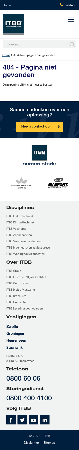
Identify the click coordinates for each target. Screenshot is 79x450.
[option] (21, 182)
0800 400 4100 (29, 398)
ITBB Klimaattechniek (20, 222)
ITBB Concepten (16, 302)
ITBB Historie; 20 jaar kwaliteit (26, 277)
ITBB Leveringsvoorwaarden (24, 308)
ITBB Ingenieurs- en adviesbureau (28, 247)
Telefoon (70, 5)
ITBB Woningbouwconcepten (25, 253)
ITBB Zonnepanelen (19, 235)
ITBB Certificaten (17, 283)
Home (7, 5)
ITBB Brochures (16, 296)
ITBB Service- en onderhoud (24, 241)
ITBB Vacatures (16, 228)
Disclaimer (31, 442)
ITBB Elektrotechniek (19, 216)
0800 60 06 (23, 379)
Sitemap (49, 442)
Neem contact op (42, 127)
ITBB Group (13, 270)
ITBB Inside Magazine (20, 289)
